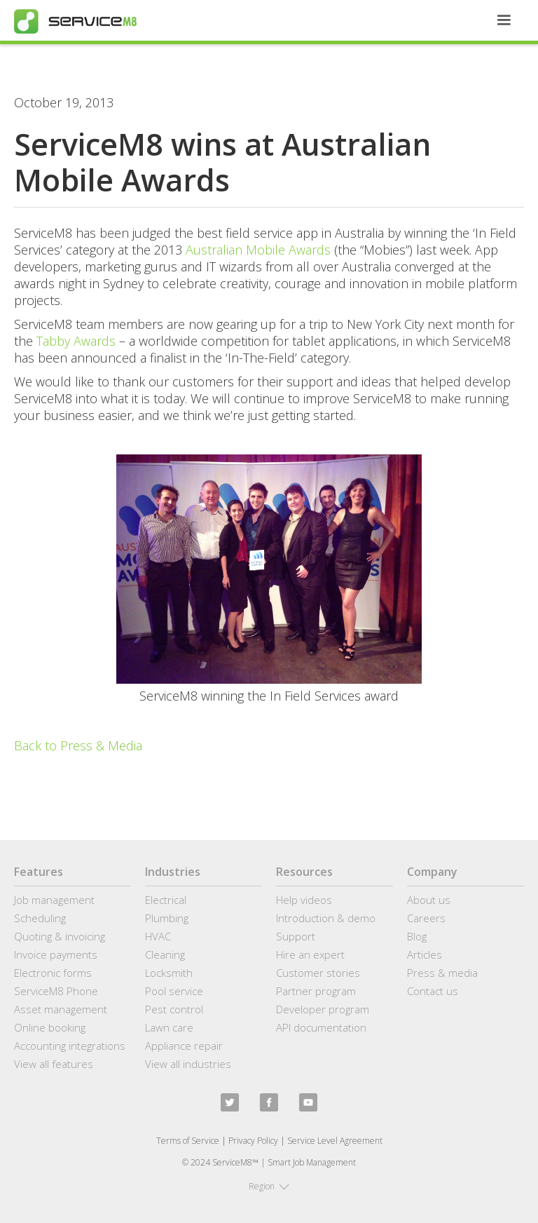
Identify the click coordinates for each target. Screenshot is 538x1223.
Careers (426, 918)
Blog (417, 936)
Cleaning (165, 954)
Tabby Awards (76, 340)
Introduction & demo (325, 918)
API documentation (321, 1027)
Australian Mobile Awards (260, 249)
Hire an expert (310, 954)
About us (428, 900)
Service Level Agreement (334, 1141)
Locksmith (169, 973)
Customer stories (318, 973)
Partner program (316, 991)
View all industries (188, 1064)
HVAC (158, 936)
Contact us (432, 991)
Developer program (322, 1009)
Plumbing (166, 918)
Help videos (304, 900)
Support (295, 936)
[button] (503, 20)
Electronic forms (53, 973)
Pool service (174, 991)
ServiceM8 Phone (56, 991)
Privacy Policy (253, 1141)
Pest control (174, 1009)
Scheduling (40, 918)
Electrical (165, 900)
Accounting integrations (69, 1046)
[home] (75, 21)
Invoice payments (55, 954)
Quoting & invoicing (59, 936)
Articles (424, 954)
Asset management (60, 1009)
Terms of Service (187, 1141)
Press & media (442, 973)
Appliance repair (184, 1046)
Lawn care (169, 1027)
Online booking (49, 1027)
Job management (54, 900)
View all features (53, 1064)
